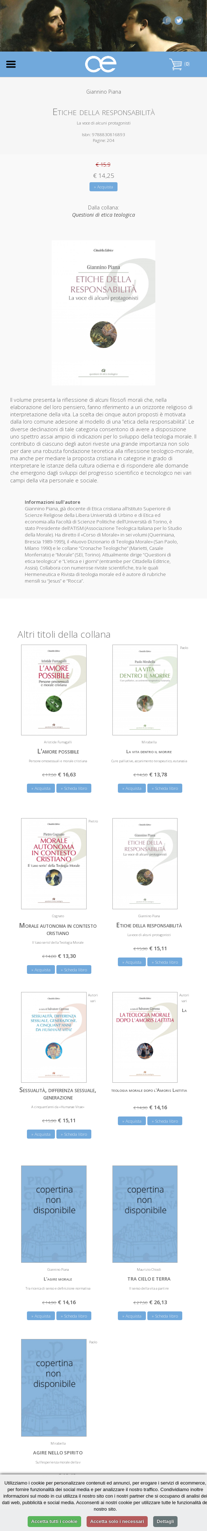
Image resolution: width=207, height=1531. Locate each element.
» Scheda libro (74, 788)
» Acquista (103, 186)
